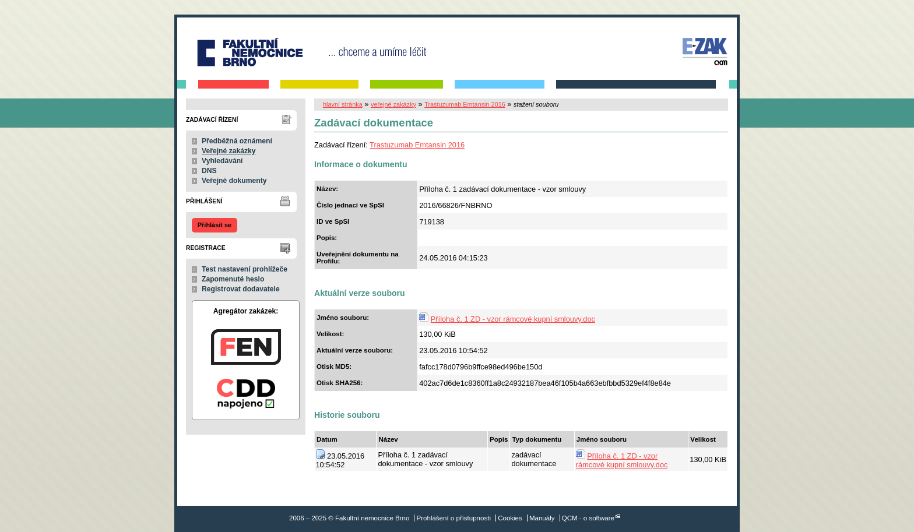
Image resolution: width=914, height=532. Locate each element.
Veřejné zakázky (229, 151)
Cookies (510, 518)
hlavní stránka (343, 104)
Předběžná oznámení (237, 141)
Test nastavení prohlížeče (244, 269)
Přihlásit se (214, 224)
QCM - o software (588, 518)
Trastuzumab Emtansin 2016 (464, 104)
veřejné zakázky (393, 104)
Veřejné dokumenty (234, 181)
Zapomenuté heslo (233, 279)
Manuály (542, 518)
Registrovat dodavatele (241, 289)
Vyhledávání (222, 161)
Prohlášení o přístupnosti (454, 518)
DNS (209, 171)
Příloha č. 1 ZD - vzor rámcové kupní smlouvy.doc (513, 319)
